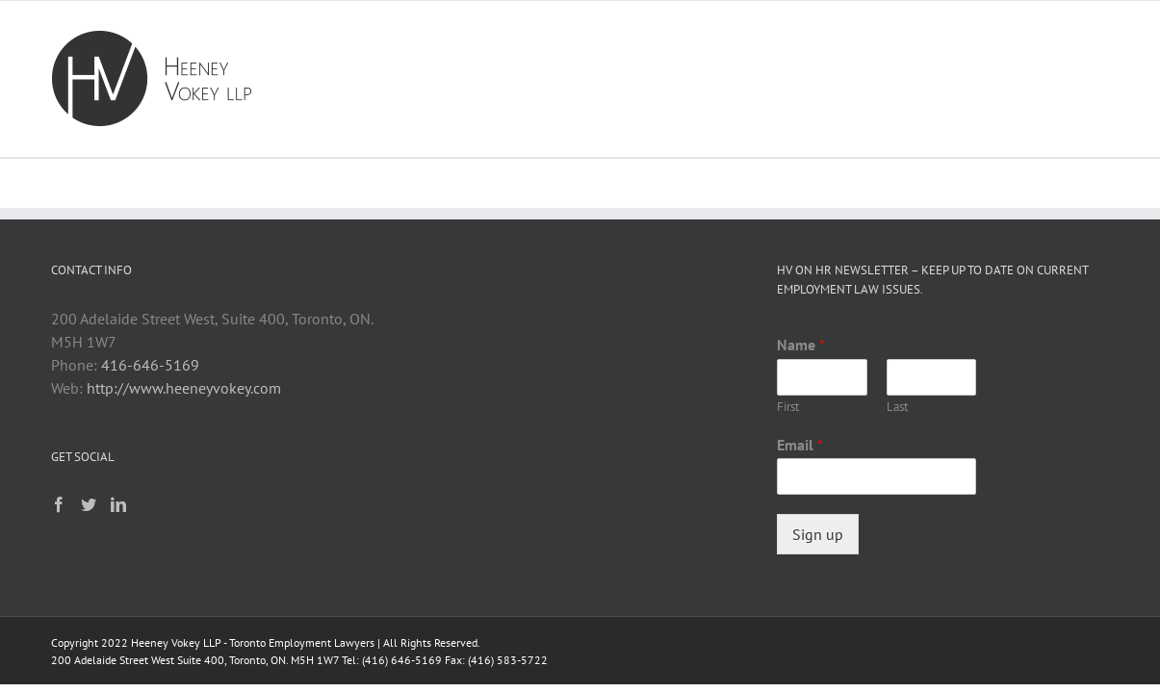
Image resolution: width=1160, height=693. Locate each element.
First (788, 407)
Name (801, 344)
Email (800, 444)
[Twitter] (88, 504)
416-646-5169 (150, 364)
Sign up (817, 534)
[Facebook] (58, 504)
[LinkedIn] (118, 504)
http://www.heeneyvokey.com (184, 388)
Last (897, 407)
